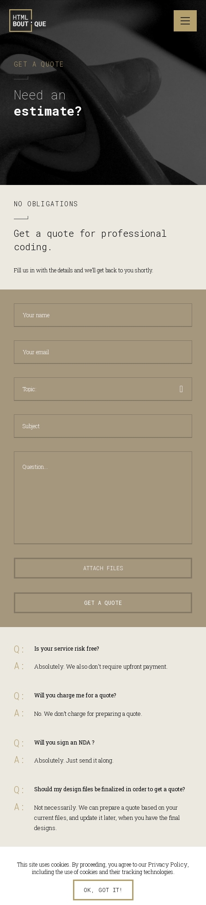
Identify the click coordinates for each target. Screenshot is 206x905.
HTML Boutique (27, 20)
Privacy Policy (168, 864)
